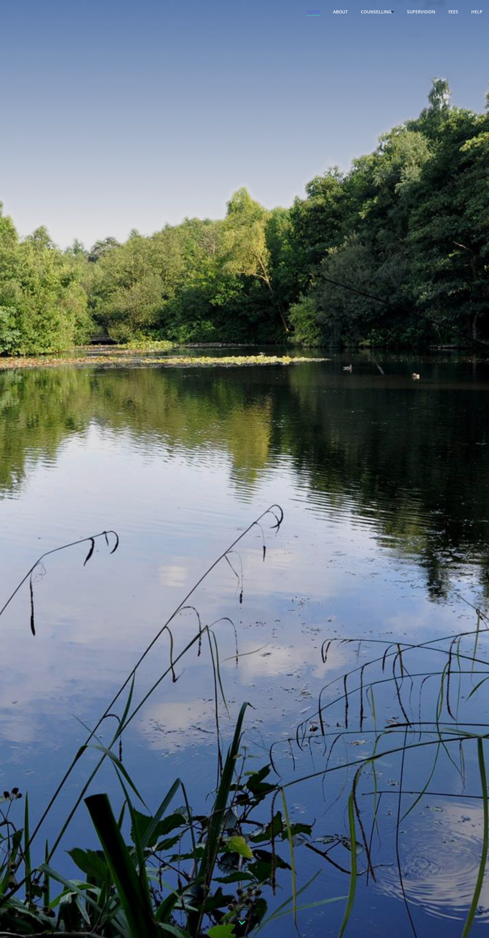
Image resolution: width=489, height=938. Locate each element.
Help (476, 12)
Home (313, 12)
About (340, 12)
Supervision (421, 12)
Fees (453, 12)
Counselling (377, 12)
